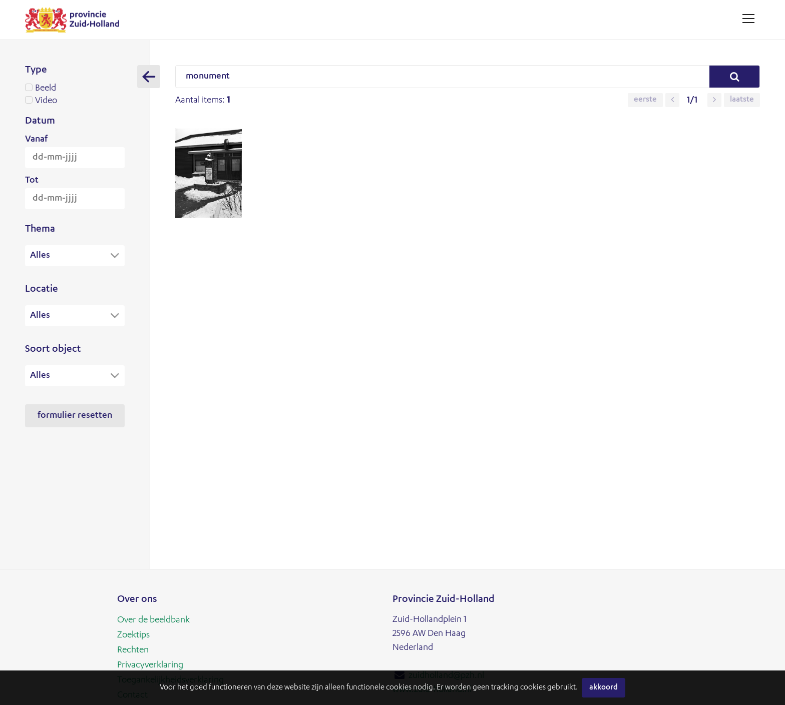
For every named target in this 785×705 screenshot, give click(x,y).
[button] (672, 100)
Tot (32, 181)
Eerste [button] (645, 100)
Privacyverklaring (150, 665)
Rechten (133, 650)
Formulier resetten (75, 417)
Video (75, 101)
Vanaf (36, 140)
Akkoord (603, 687)
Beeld (75, 89)
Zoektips (133, 635)
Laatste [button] (742, 100)
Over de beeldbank (153, 620)
